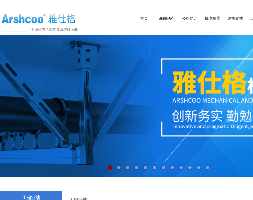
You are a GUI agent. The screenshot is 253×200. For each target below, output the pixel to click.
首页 (144, 18)
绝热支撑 (235, 18)
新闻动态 (167, 18)
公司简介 (189, 18)
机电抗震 (212, 18)
